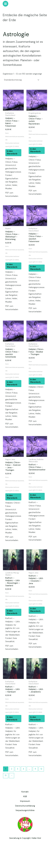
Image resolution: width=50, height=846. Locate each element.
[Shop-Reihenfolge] (21, 80)
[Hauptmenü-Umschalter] (5, 3)
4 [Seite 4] (23, 769)
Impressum (25, 801)
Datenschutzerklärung (25, 806)
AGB (25, 796)
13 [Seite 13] (6, 775)
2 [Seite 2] (11, 769)
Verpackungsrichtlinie (25, 810)
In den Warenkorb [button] (12, 152)
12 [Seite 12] (41, 769)
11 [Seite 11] (35, 769)
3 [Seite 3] (17, 769)
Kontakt (25, 792)
